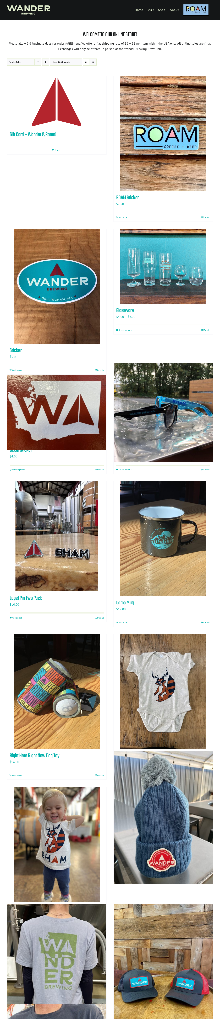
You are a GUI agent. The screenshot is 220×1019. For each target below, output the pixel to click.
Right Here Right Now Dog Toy (34, 755)
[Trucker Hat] (163, 970)
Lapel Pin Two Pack (26, 598)
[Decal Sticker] (56, 412)
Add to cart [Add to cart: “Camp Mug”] (123, 622)
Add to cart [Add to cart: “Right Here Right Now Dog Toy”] (17, 775)
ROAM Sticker (127, 197)
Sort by (15, 62)
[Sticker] (56, 286)
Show (61, 62)
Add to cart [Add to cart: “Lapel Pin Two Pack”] (17, 617)
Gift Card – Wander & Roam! (33, 134)
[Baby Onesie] (163, 691)
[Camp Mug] (163, 538)
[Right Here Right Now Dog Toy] (56, 691)
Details (58, 150)
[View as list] (93, 62)
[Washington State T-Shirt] (56, 970)
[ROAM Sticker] (163, 133)
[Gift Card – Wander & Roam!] (56, 102)
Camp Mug (125, 603)
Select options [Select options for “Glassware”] (125, 330)
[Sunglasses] (163, 412)
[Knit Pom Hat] (163, 817)
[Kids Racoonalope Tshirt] (56, 844)
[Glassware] (163, 266)
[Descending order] (45, 62)
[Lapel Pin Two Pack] (56, 536)
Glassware (125, 310)
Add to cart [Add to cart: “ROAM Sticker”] (123, 217)
